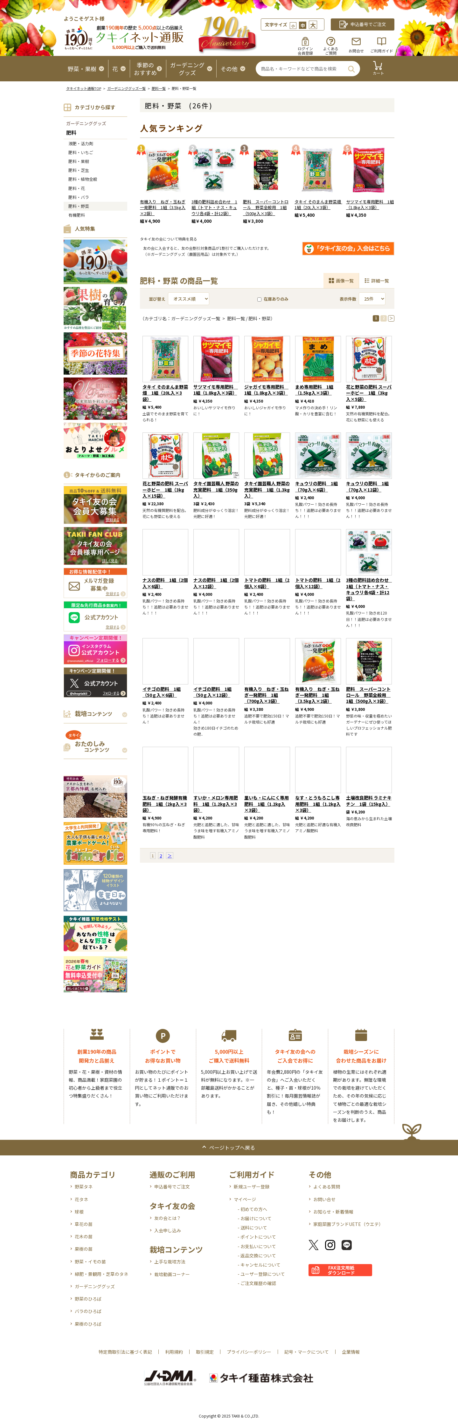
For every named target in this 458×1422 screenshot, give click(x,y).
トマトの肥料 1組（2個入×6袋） (266, 583)
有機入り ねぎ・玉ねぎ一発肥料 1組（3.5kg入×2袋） (162, 208)
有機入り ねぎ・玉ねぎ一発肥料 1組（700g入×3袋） (266, 695)
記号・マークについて (306, 1352)
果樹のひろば (88, 1324)
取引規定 (205, 1352)
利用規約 (174, 1352)
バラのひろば (88, 1311)
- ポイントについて (257, 1237)
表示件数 (348, 299)
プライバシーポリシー (249, 1352)
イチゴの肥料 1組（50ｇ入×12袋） (212, 692)
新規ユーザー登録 (251, 1186)
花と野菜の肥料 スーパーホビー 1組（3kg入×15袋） (165, 489)
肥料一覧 (159, 88)
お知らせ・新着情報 (333, 1211)
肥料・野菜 (78, 206)
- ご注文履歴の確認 (257, 1283)
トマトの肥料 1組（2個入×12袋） (317, 583)
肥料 (71, 133)
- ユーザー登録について (261, 1274)
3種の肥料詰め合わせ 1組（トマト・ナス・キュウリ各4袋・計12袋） (214, 208)
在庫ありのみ (272, 299)
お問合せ (356, 50)
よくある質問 (326, 1186)
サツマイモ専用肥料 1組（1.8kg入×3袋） (370, 205)
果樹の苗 (84, 1249)
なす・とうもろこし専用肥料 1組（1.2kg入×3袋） (318, 803)
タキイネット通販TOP (83, 88)
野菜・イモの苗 (90, 1261)
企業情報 (351, 1352)
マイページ (245, 1199)
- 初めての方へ (252, 1209)
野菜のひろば (88, 1299)
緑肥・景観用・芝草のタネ (101, 1274)
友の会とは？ (167, 1218)
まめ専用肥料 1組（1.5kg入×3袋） (314, 390)
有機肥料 (76, 215)
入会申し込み (167, 1230)
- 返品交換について (257, 1255)
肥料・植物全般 (82, 179)
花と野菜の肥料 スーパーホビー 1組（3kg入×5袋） (369, 393)
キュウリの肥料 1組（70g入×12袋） (367, 486)
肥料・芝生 (78, 170)
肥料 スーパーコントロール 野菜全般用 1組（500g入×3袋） (265, 208)
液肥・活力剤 (80, 143)
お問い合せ (324, 1199)
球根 (79, 1211)
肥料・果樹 (78, 161)
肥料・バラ (78, 197)
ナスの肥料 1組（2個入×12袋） (216, 583)
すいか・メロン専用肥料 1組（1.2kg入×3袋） (215, 803)
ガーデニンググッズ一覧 (126, 88)
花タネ (81, 1199)
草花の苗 (84, 1224)
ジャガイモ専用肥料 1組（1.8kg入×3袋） (266, 390)
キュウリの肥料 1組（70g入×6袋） (316, 486)
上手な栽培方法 (169, 1261)
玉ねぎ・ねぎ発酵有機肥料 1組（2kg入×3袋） (164, 803)
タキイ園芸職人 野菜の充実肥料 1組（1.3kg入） (267, 489)
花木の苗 (84, 1236)
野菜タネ (84, 1186)
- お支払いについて (257, 1246)
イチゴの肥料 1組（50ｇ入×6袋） (161, 692)
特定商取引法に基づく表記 (125, 1352)
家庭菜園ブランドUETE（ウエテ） (348, 1224)
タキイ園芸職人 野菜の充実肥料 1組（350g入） (216, 489)
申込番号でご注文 (172, 1186)
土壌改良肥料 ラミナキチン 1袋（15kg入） (369, 800)
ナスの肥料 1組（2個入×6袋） (165, 583)
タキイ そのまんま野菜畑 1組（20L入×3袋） (320, 205)
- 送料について (252, 1227)
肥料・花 (76, 188)
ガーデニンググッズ (86, 123)
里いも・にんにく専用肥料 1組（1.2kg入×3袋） (266, 803)
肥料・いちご (80, 152)
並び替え (157, 299)
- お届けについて (255, 1218)
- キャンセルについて (259, 1265)
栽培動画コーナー (172, 1274)
